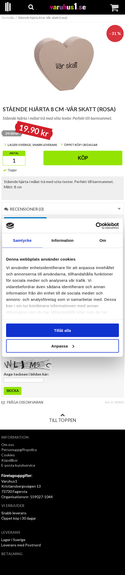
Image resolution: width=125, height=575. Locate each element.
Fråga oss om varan (22, 402)
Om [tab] (102, 240)
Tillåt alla (62, 330)
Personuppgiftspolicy (19, 449)
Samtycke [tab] (22, 240)
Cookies (8, 455)
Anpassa (62, 346)
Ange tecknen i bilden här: (26, 374)
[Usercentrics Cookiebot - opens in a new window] (96, 225)
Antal (14, 153)
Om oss (7, 444)
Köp (83, 158)
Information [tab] (62, 240)
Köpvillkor (9, 460)
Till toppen (62, 418)
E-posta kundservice (18, 465)
